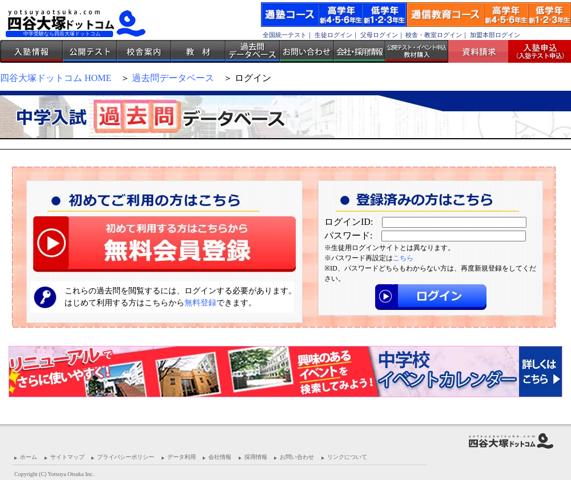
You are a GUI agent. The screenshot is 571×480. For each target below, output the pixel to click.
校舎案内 (144, 51)
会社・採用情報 (359, 51)
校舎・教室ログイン (433, 34)
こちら (403, 258)
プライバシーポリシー (125, 457)
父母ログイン (379, 34)
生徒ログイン (333, 34)
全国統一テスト (285, 34)
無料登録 (200, 303)
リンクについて (347, 457)
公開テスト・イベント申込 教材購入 (416, 51)
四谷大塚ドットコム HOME (55, 78)
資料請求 (482, 51)
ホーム (28, 457)
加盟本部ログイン (495, 34)
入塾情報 (31, 51)
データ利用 (181, 457)
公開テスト (90, 51)
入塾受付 (535, 51)
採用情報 (255, 457)
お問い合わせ (307, 51)
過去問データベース (253, 51)
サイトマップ (67, 457)
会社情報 (219, 457)
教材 (198, 51)
